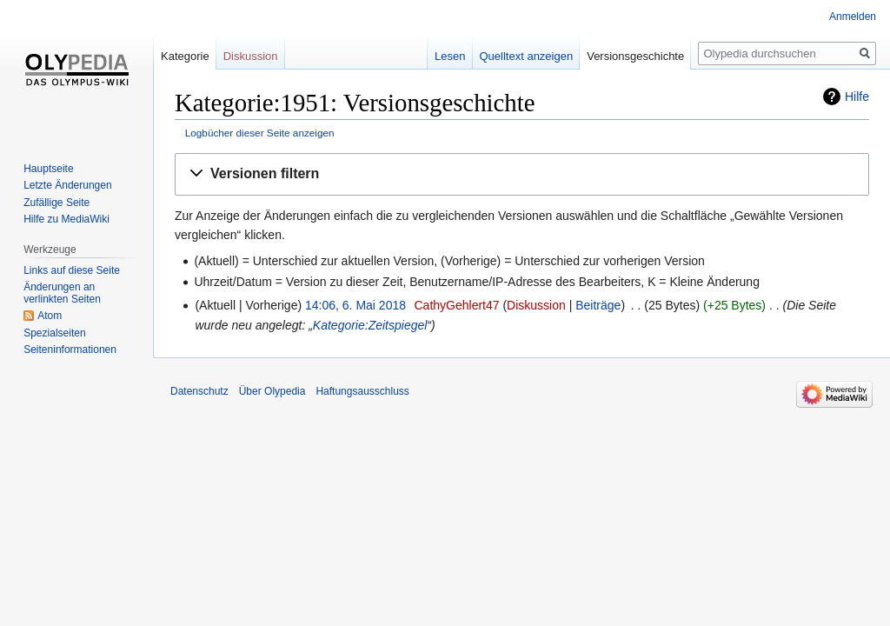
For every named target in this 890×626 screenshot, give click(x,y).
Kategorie (185, 56)
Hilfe (857, 96)
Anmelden (852, 16)
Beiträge (598, 305)
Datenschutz (199, 391)
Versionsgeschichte (635, 56)
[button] (521, 174)
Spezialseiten (54, 333)
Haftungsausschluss (361, 391)
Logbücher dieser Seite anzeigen (260, 132)
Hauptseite (48, 169)
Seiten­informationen (69, 349)
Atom (49, 316)
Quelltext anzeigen (527, 56)
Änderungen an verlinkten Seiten (62, 293)
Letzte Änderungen (67, 185)
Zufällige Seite (56, 202)
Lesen (450, 56)
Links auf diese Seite (71, 270)
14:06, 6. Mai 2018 (355, 305)
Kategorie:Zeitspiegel (370, 325)
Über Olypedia (272, 391)
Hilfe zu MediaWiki (66, 219)
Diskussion (536, 305)
